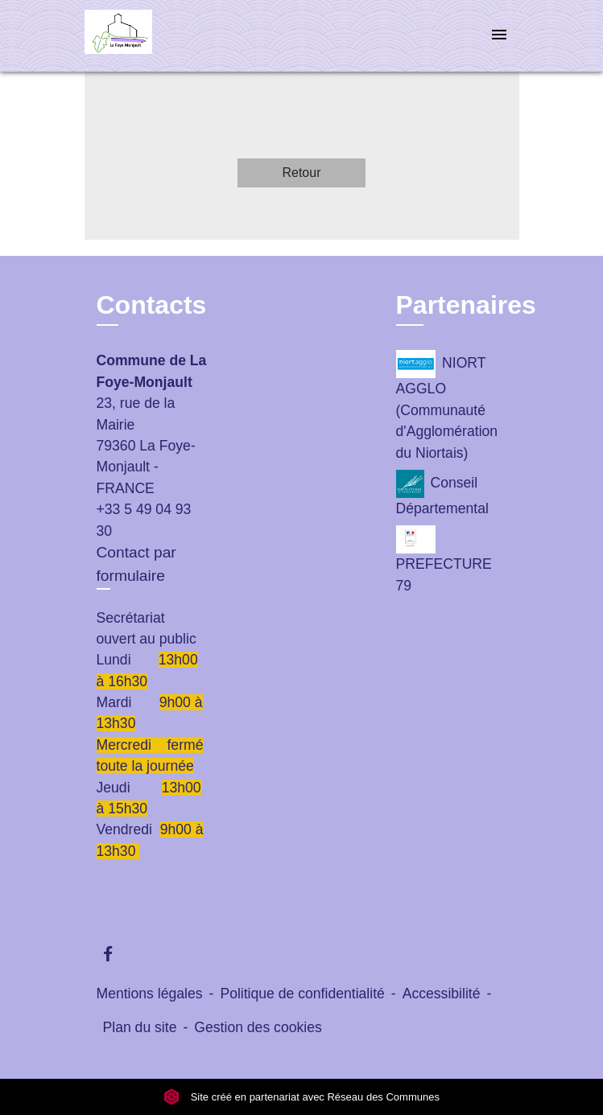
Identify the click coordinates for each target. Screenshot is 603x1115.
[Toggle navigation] (499, 36)
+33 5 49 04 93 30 (144, 519)
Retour (301, 172)
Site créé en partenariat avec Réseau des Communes (301, 1097)
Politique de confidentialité (302, 993)
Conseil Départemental (442, 493)
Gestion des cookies (257, 1027)
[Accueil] (145, 36)
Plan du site (140, 1027)
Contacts (152, 304)
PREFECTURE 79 (444, 559)
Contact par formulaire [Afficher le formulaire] (136, 564)
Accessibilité (442, 993)
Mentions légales (150, 993)
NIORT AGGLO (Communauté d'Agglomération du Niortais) (447, 405)
